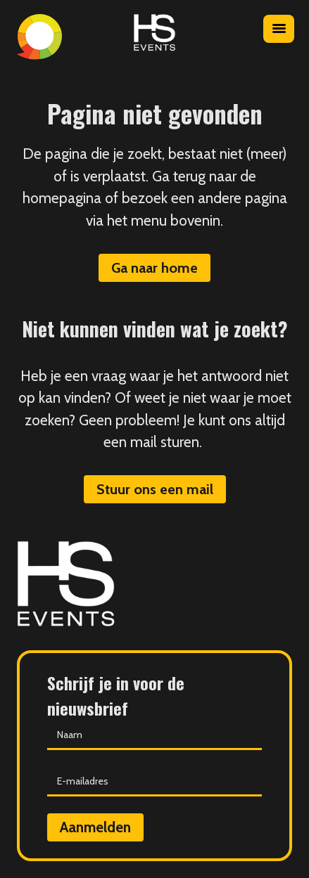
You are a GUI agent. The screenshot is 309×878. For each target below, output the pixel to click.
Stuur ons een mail (154, 489)
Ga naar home (154, 267)
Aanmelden (95, 827)
